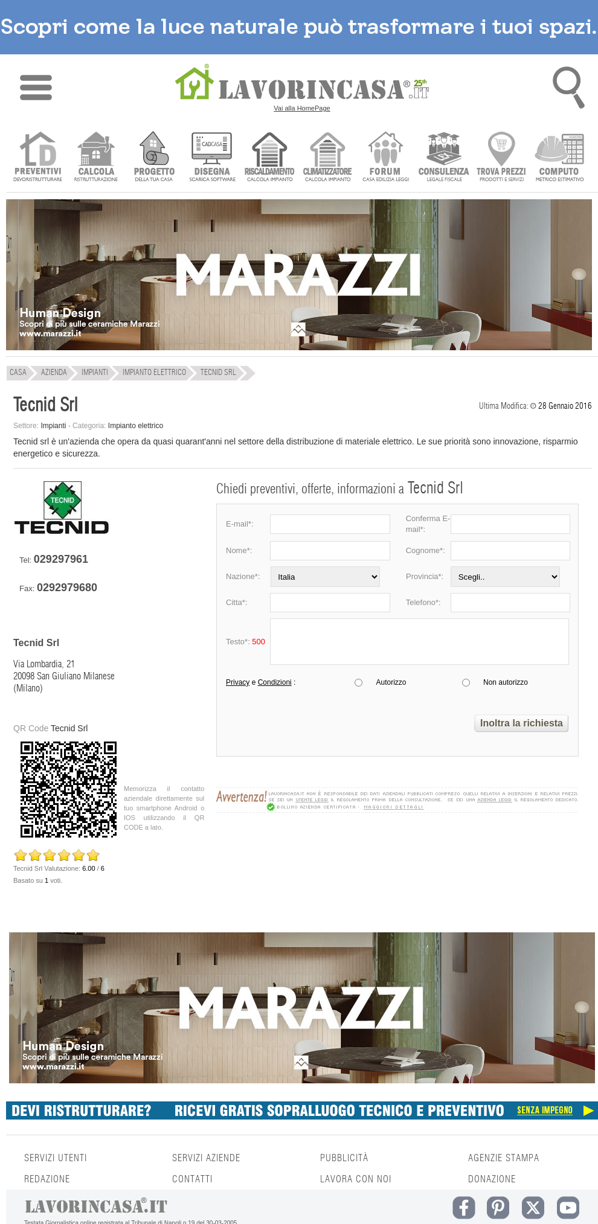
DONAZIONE (492, 1179)
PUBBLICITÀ (344, 1158)
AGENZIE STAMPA (503, 1158)
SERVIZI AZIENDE (206, 1158)
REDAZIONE (47, 1179)
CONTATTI (192, 1179)
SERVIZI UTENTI (55, 1158)
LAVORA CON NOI (355, 1179)
